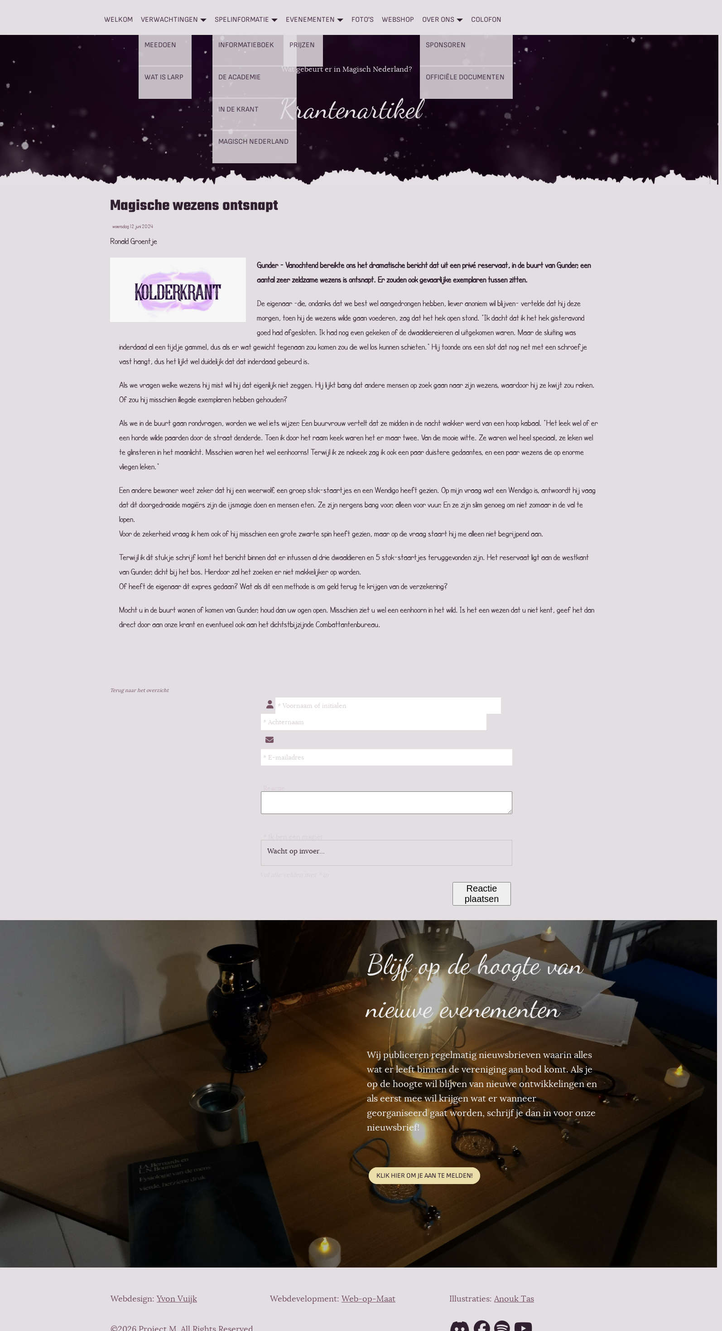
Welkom (118, 19)
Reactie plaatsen (482, 893)
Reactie (274, 788)
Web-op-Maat (368, 1299)
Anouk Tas (514, 1299)
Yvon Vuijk (177, 1299)
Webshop (398, 19)
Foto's (362, 19)
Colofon (486, 19)
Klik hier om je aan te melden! (424, 1175)
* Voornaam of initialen (312, 705)
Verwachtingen (169, 19)
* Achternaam (283, 722)
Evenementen (310, 19)
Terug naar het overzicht (139, 690)
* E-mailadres (283, 757)
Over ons (438, 19)
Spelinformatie (242, 19)
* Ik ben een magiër (293, 836)
